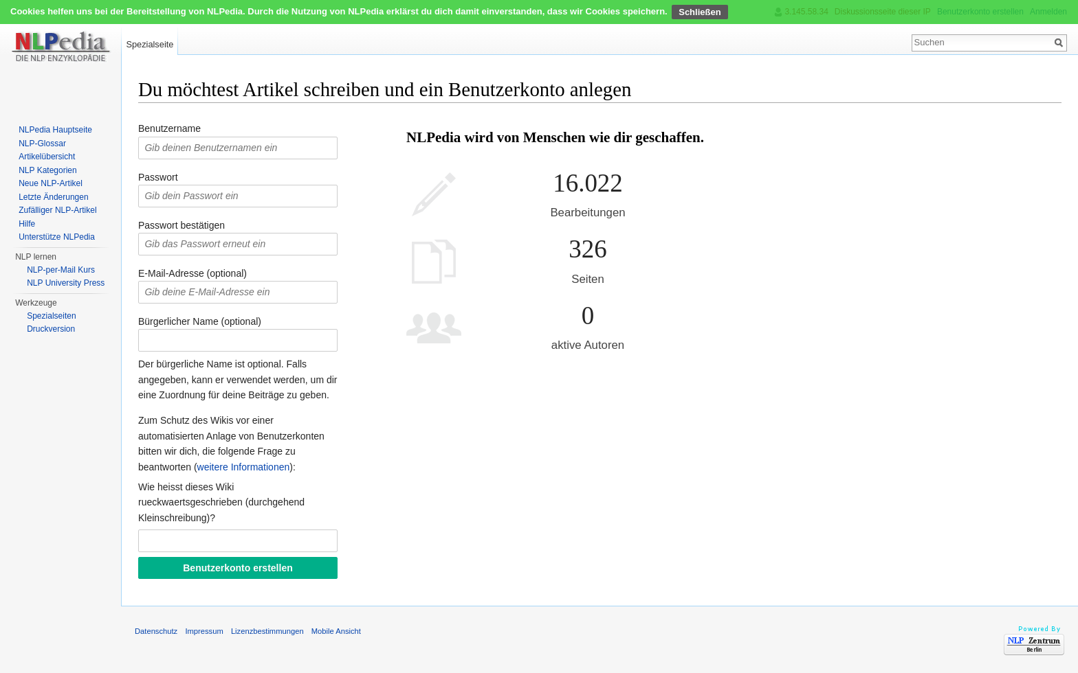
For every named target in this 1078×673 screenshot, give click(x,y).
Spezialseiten (51, 316)
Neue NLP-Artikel (50, 183)
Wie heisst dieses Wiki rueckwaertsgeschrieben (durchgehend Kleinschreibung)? (221, 502)
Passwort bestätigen (181, 225)
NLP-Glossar (42, 143)
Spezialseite (149, 44)
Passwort (158, 177)
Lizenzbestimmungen (267, 631)
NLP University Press (65, 283)
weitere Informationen (243, 466)
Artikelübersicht (47, 156)
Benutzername (169, 128)
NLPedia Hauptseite (55, 130)
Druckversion (51, 329)
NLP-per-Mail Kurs (61, 270)
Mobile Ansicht (336, 631)
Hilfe (27, 224)
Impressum (204, 631)
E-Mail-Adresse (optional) (192, 273)
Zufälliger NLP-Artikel (57, 210)
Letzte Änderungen (53, 197)
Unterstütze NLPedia (57, 237)
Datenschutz (156, 631)
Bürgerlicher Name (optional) (199, 321)
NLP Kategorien (48, 170)
